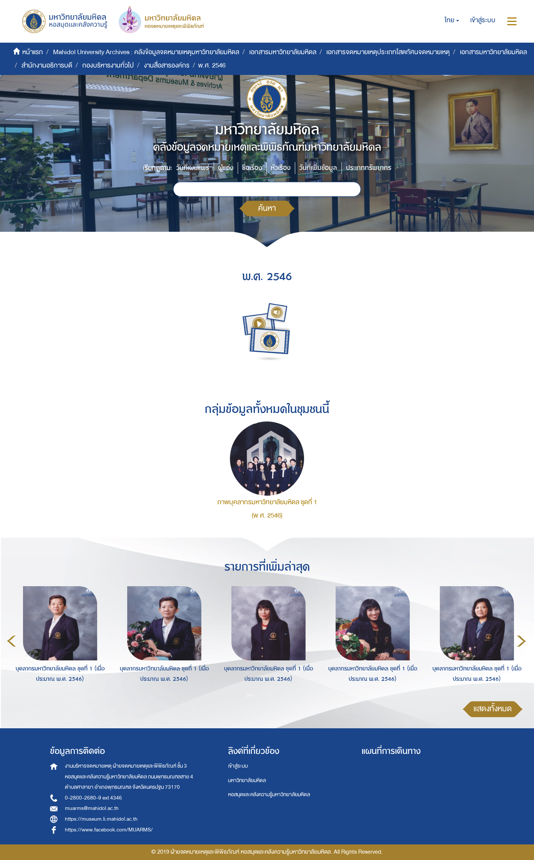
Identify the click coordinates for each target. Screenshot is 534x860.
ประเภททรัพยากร (368, 168)
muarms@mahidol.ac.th (92, 808)
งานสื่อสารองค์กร (166, 65)
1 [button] (250, 695)
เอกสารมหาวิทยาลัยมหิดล (282, 52)
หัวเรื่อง (280, 168)
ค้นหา (267, 208)
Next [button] (521, 641)
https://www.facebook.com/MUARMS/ (109, 829)
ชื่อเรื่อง (252, 168)
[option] (58, 639)
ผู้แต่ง (225, 168)
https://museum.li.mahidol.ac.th (101, 819)
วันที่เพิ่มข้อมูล (318, 168)
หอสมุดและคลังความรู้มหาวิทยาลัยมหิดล (269, 794)
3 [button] (272, 695)
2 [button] (261, 695)
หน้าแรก (32, 52)
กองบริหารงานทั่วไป (108, 65)
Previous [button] (11, 641)
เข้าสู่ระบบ (238, 766)
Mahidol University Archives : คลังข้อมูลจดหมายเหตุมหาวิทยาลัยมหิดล (146, 52)
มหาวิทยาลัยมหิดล (247, 780)
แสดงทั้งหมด (493, 709)
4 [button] (283, 695)
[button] (452, 20)
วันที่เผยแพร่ (192, 168)
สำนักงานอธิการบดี (47, 65)
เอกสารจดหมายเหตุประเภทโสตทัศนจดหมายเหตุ (388, 52)
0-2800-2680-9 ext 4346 (93, 797)
